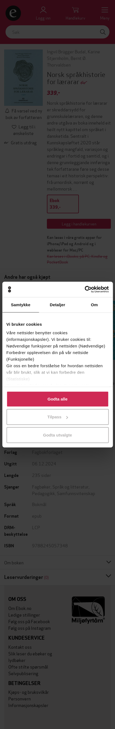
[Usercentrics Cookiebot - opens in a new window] (84, 289)
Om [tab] (94, 304)
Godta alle (57, 398)
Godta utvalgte (57, 434)
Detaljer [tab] (57, 304)
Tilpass (57, 417)
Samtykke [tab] (20, 304)
